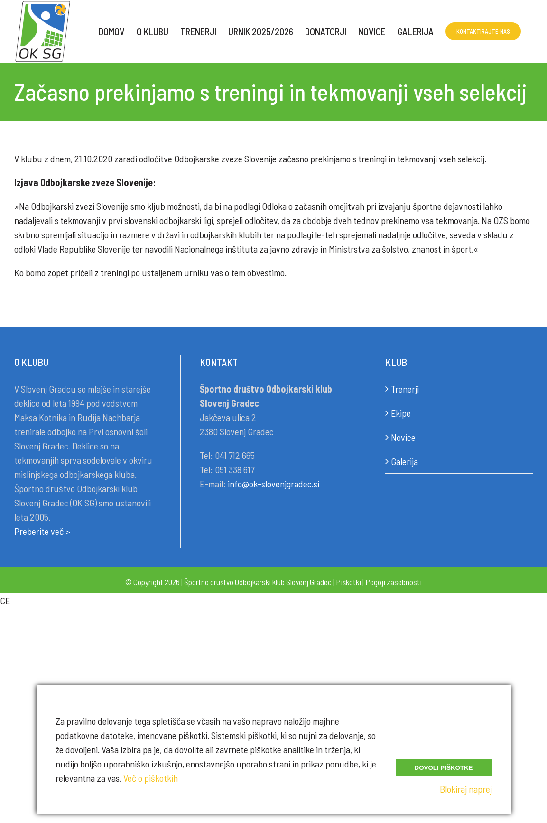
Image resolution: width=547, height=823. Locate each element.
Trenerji (405, 388)
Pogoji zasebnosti (393, 582)
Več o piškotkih (150, 778)
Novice (403, 437)
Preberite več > (42, 531)
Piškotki (348, 582)
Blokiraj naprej (466, 789)
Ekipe (401, 413)
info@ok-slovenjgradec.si (273, 483)
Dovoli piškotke (444, 767)
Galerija (404, 461)
